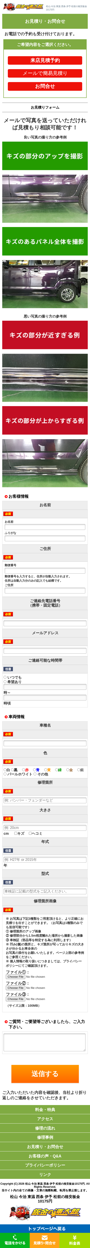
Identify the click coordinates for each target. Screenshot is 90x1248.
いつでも (13, 677)
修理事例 (45, 1137)
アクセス (45, 1119)
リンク (45, 1174)
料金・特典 (45, 1109)
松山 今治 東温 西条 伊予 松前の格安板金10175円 (55, 1183)
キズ (19, 833)
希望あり (13, 682)
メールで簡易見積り (45, 73)
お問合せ (45, 86)
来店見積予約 (45, 60)
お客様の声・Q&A (45, 1156)
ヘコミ (35, 833)
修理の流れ (45, 1128)
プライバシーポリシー (45, 1165)
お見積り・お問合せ (45, 1147)
